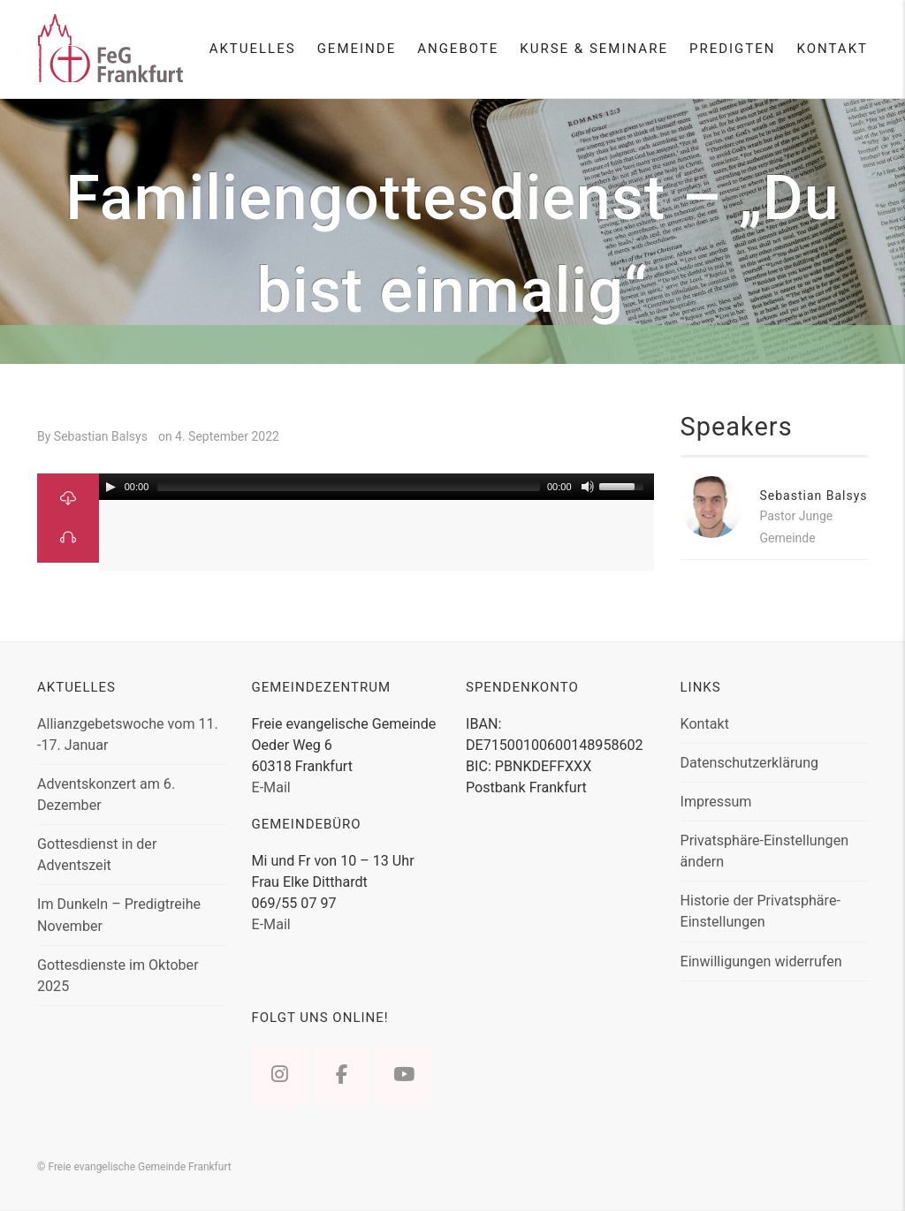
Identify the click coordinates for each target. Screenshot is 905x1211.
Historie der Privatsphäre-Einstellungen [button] (760, 911)
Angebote (457, 49)
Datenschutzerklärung (750, 762)
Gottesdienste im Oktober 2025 (118, 976)
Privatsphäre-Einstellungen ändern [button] (765, 851)
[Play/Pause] (110, 487)
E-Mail (271, 787)
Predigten (732, 49)
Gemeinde (357, 49)
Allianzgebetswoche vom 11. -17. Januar (127, 734)
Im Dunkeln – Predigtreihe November (119, 915)
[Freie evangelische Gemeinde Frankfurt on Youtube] (404, 1074)
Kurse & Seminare (594, 49)
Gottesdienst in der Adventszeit (96, 855)
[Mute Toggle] (588, 487)
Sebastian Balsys (814, 495)
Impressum (716, 801)
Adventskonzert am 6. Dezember (106, 795)
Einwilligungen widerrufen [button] (761, 961)
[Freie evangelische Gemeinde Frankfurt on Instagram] (280, 1074)
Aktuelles (252, 49)
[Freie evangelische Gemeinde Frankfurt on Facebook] (342, 1074)
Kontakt (832, 49)
